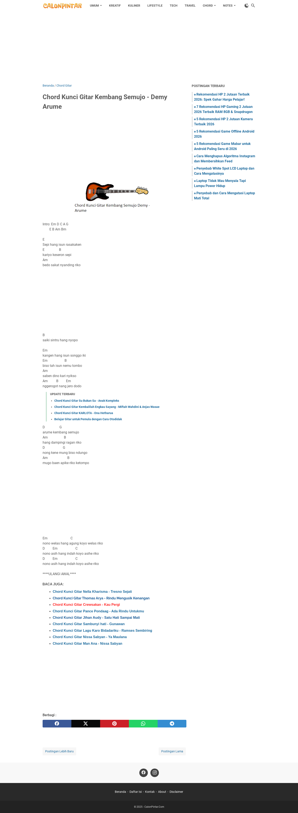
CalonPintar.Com (154, 806)
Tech (173, 5)
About (162, 791)
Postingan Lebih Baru (59, 751)
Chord (208, 5)
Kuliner (134, 5)
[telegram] (172, 723)
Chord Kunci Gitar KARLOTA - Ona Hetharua (83, 413)
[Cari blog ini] (253, 5)
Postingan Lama (172, 751)
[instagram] (154, 773)
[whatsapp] (143, 723)
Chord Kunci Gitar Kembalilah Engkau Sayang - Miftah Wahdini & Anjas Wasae (107, 407)
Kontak (150, 791)
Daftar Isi (136, 791)
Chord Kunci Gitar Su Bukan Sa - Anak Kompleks (86, 400)
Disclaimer (176, 791)
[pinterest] (114, 723)
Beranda (120, 791)
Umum (94, 5)
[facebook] (57, 723)
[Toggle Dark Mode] (246, 5)
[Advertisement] (149, 47)
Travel (190, 5)
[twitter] (85, 723)
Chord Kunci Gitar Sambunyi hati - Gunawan (89, 624)
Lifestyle (155, 5)
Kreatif (115, 5)
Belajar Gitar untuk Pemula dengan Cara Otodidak (88, 419)
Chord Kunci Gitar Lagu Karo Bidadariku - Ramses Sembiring (102, 630)
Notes (228, 5)
